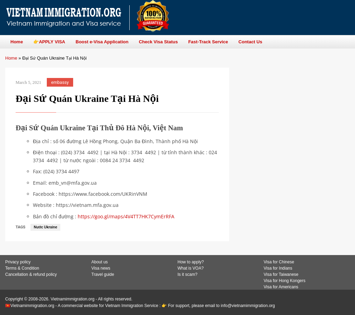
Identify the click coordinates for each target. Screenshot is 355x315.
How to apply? (191, 262)
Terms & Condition (22, 268)
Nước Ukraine (45, 227)
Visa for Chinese (279, 262)
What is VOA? (191, 268)
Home (11, 58)
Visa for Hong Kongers (285, 280)
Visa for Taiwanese (281, 274)
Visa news (101, 268)
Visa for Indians (278, 268)
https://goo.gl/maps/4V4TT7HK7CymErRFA (126, 216)
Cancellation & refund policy (31, 274)
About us (100, 262)
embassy (60, 82)
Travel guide (103, 274)
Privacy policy (18, 262)
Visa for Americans (281, 287)
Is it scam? (187, 274)
